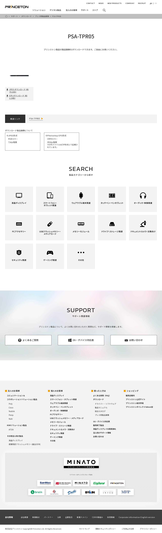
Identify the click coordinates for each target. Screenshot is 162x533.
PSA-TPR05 (34, 118)
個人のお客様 (57, 390)
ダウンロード (26, 16)
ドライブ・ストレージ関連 (60, 425)
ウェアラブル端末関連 (59, 403)
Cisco (11, 407)
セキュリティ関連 (57, 433)
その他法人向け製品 (15, 436)
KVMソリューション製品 (17, 425)
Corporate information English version (137, 517)
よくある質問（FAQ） (102, 395)
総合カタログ (100, 411)
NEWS (101, 3)
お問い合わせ (98, 436)
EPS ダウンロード (16, 96)
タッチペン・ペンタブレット (61, 407)
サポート (14, 16)
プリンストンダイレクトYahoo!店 (139, 407)
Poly (10, 403)
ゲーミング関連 (56, 437)
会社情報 (9, 517)
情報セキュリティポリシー (105, 529)
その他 (52, 440)
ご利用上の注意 (128, 529)
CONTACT (90, 3)
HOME (6, 16)
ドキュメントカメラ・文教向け (62, 429)
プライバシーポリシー (148, 529)
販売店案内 (130, 395)
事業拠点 (36, 517)
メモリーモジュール (58, 422)
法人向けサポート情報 (102, 432)
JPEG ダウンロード (17, 90)
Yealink (12, 411)
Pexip (11, 415)
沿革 (59, 517)
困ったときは (100, 390)
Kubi (11, 419)
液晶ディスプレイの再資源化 (104, 429)
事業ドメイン (82, 517)
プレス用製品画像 (42, 16)
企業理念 (69, 517)
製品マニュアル (101, 407)
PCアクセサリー (56, 414)
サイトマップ (84, 529)
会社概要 (24, 517)
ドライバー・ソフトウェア (105, 403)
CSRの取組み (97, 517)
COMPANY (129, 3)
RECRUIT (142, 3)
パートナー (48, 517)
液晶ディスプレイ (16, 440)
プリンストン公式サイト (135, 399)
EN (156, 3)
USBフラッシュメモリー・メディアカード (67, 418)
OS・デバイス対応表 (101, 421)
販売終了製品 (98, 425)
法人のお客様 (14, 390)
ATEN (11, 429)
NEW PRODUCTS (114, 3)
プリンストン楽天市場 (135, 403)
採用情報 (111, 517)
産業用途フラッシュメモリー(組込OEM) (24, 444)
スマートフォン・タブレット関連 (63, 399)
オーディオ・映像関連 (59, 410)
